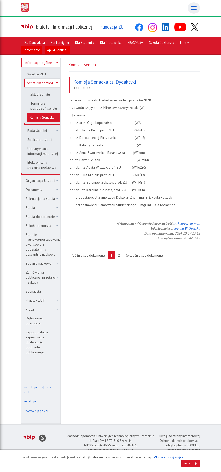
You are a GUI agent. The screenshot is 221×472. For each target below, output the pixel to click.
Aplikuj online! (57, 49)
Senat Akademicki (42, 83)
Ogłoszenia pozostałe (34, 320)
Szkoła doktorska (42, 225)
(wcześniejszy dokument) (146, 255)
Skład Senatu (40, 94)
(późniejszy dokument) (90, 255)
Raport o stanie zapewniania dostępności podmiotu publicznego (37, 342)
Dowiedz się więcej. (170, 457)
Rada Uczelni (42, 130)
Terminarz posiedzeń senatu (43, 106)
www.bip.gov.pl (37, 411)
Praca (42, 309)
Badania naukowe (42, 263)
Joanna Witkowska (187, 228)
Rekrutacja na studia (42, 198)
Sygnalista (33, 291)
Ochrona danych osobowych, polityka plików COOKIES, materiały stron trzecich (180, 445)
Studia (42, 207)
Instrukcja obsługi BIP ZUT (38, 389)
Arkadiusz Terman (187, 223)
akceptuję (190, 463)
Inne (184, 42)
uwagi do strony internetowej (179, 436)
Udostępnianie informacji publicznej (42, 151)
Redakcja (30, 401)
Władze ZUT (42, 74)
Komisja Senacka (42, 117)
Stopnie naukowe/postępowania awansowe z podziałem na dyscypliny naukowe (43, 244)
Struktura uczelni (39, 139)
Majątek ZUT (42, 300)
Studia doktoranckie (42, 216)
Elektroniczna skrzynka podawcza (41, 165)
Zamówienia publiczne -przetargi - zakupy (42, 277)
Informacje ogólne (41, 62)
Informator (32, 49)
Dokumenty (42, 189)
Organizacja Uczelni (42, 180)
